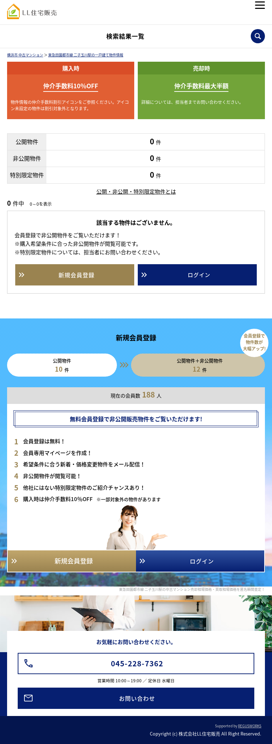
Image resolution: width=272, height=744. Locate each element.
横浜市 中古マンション (25, 54)
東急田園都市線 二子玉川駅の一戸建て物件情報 (85, 54)
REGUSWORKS (249, 725)
